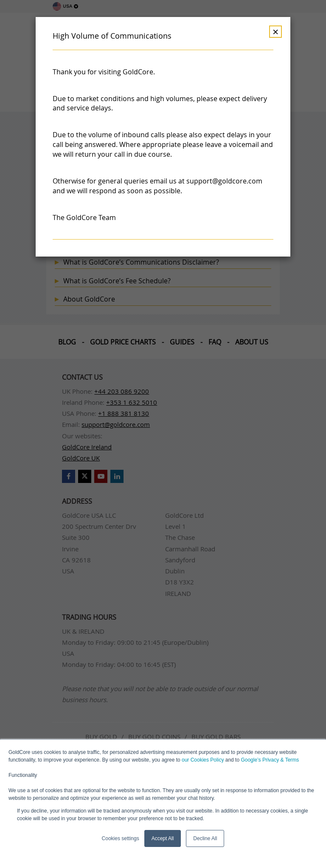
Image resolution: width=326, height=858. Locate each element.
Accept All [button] (163, 838)
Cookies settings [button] (120, 838)
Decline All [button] (205, 838)
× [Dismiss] (275, 31)
